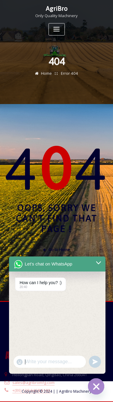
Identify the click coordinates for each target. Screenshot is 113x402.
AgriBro (56, 8)
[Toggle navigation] (57, 29)
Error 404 (69, 76)
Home (47, 76)
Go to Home (56, 249)
